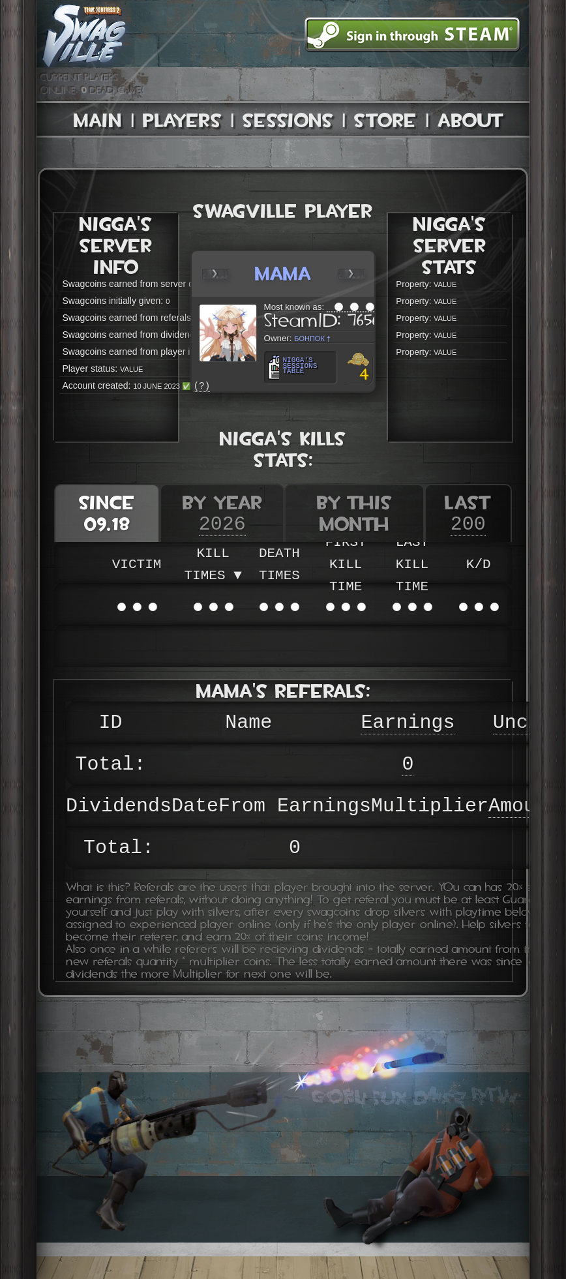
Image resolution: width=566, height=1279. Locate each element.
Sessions (288, 120)
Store (385, 120)
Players (182, 120)
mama (283, 273)
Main (98, 120)
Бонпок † (312, 337)
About (471, 120)
